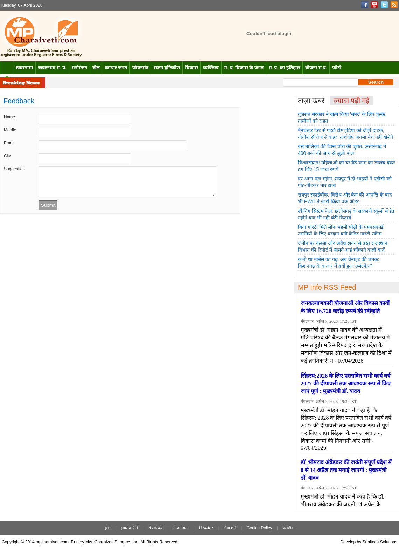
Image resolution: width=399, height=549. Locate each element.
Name (9, 117)
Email (9, 142)
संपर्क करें (155, 528)
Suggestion (14, 168)
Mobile (10, 130)
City (7, 155)
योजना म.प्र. (316, 67)
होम (107, 528)
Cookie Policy (259, 528)
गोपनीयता (181, 528)
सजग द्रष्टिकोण (167, 67)
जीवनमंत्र (140, 67)
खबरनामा (24, 67)
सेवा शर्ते (230, 528)
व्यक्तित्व (211, 67)
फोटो (336, 67)
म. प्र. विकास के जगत (243, 67)
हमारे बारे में (129, 528)
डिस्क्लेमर (206, 528)
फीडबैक (288, 528)
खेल (95, 67)
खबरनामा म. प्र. (52, 67)
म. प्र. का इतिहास (284, 67)
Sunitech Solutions (380, 542)
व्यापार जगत (116, 67)
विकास (191, 67)
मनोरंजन (79, 67)
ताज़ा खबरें (311, 100)
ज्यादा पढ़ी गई (351, 100)
